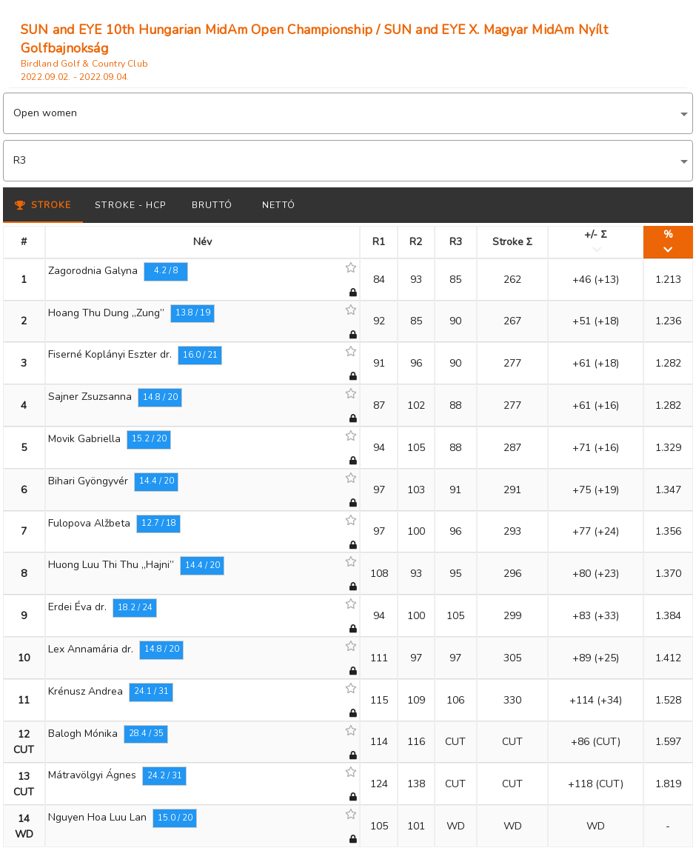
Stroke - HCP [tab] (131, 205)
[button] (348, 113)
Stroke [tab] (43, 205)
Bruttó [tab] (212, 205)
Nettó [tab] (278, 205)
